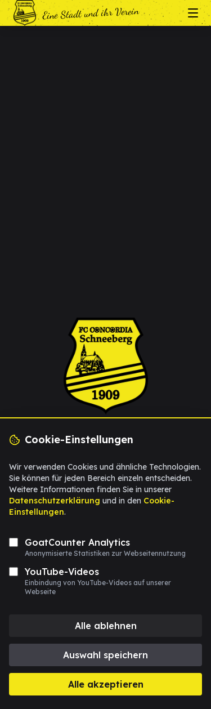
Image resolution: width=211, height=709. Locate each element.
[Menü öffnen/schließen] (193, 13)
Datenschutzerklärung (54, 501)
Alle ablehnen (106, 625)
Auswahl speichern (105, 655)
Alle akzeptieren (105, 684)
